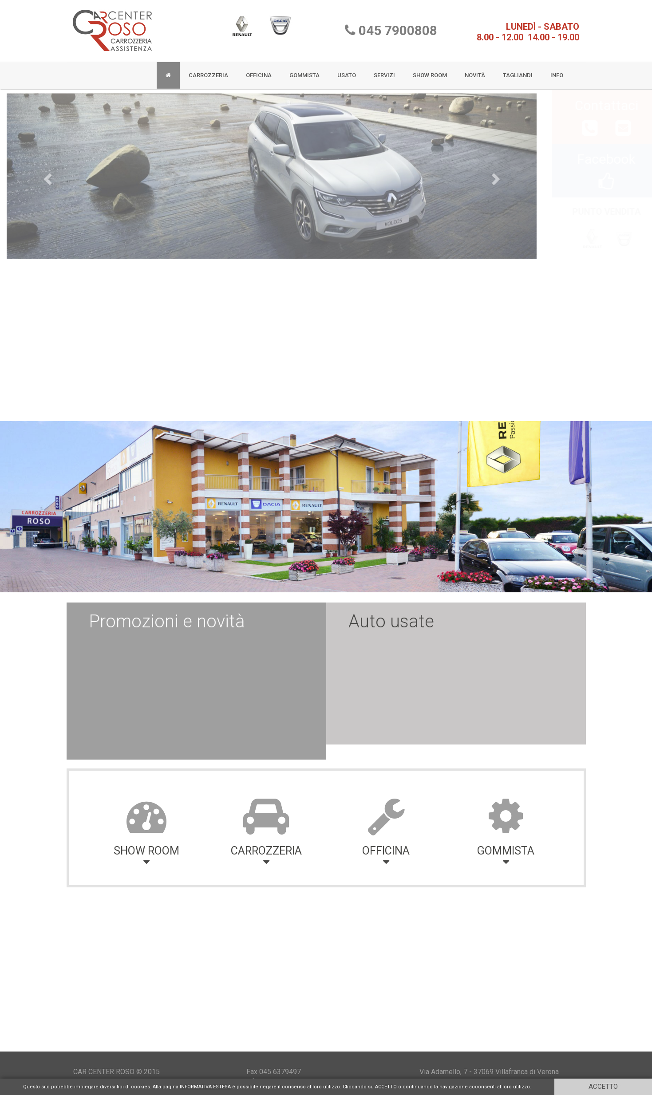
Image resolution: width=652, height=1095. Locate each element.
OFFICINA (259, 72)
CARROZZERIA (208, 72)
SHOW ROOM (430, 72)
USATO (346, 72)
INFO (556, 72)
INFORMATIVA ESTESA (205, 1087)
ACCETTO (603, 1087)
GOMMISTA (304, 72)
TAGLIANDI (518, 72)
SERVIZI (384, 72)
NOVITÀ (475, 72)
